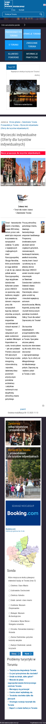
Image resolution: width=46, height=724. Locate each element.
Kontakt (21, 10)
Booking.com (11, 529)
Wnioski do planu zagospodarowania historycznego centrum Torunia (22, 683)
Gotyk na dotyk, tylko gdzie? (21, 676)
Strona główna (14, 122)
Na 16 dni (22, 531)
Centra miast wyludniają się (20, 692)
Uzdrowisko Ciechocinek (20, 590)
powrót (23, 409)
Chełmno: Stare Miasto (19, 585)
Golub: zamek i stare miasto (21, 600)
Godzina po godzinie (12, 531)
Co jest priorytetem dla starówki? (23, 673)
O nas (13, 10)
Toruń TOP (11, 67)
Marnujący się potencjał (19, 689)
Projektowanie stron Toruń (38, 723)
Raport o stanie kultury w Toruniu (23, 708)
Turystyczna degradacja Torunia (22, 670)
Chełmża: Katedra (17, 595)
